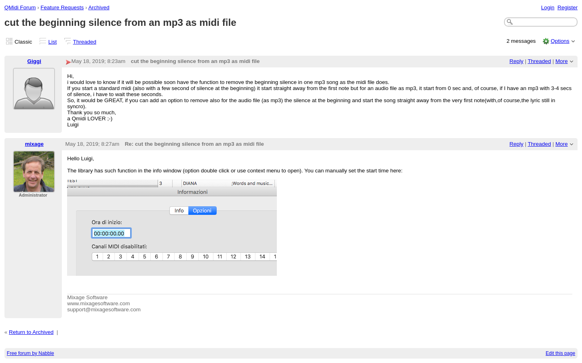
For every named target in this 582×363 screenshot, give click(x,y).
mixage (34, 144)
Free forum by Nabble (30, 353)
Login (548, 7)
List (52, 42)
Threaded (85, 42)
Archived (98, 7)
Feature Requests (62, 7)
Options (559, 41)
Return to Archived (31, 332)
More (561, 61)
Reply (516, 61)
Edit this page (560, 353)
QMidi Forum (20, 7)
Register (567, 7)
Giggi (34, 61)
